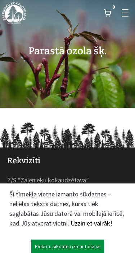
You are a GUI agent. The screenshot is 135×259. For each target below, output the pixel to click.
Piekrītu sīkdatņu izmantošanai (67, 246)
